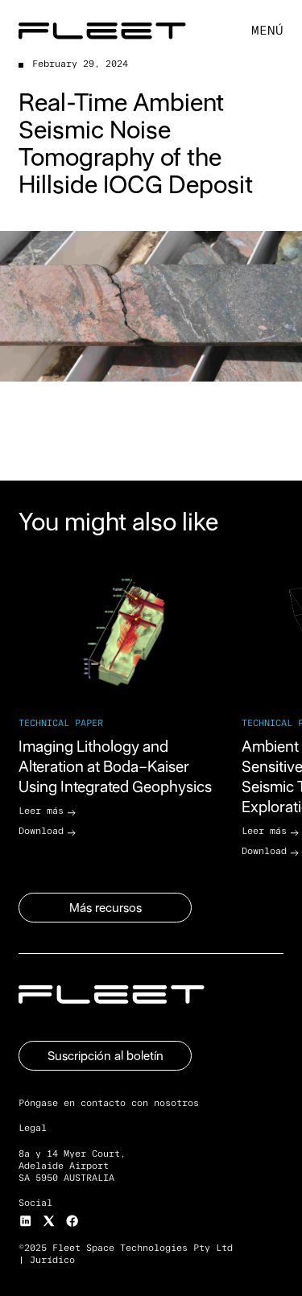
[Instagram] (25, 1221)
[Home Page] (102, 31)
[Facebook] (72, 1221)
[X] (49, 1221)
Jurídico (52, 1260)
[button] (267, 31)
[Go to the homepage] (112, 994)
